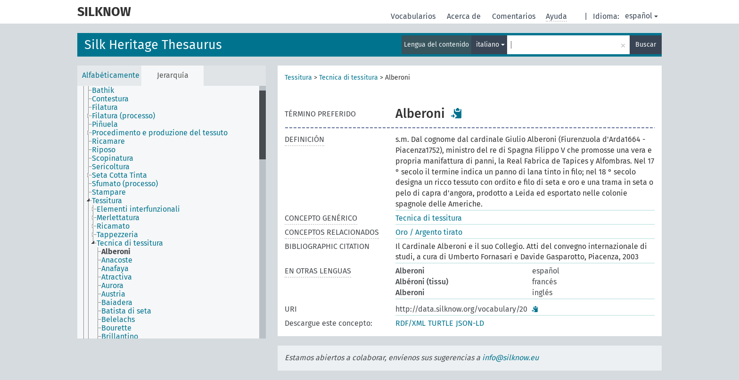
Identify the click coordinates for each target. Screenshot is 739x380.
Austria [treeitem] (113, 294)
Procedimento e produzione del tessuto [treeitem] (160, 133)
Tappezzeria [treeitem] (117, 235)
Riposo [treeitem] (103, 150)
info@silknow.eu (510, 357)
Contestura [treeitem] (110, 99)
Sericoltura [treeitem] (111, 167)
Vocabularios (414, 16)
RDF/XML (410, 323)
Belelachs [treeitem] (118, 319)
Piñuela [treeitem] (105, 124)
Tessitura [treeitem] (107, 201)
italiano (490, 45)
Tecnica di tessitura (348, 78)
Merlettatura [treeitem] (118, 218)
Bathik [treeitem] (103, 90)
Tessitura (298, 78)
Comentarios (514, 16)
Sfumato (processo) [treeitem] (125, 184)
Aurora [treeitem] (112, 285)
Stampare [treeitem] (109, 192)
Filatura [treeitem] (105, 107)
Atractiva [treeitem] (116, 277)
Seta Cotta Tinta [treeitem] (119, 175)
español (641, 15)
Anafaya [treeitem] (115, 268)
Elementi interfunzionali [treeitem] (138, 209)
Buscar (645, 45)
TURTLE (440, 323)
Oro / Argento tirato (428, 232)
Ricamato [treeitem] (113, 226)
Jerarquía (173, 75)
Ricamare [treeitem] (108, 141)
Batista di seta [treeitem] (126, 311)
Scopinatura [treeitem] (112, 158)
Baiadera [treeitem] (116, 302)
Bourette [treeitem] (116, 328)
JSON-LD (470, 323)
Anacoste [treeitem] (116, 260)
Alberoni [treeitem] (116, 252)
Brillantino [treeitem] (119, 336)
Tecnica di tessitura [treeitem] (130, 243)
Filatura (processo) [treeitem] (123, 116)
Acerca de (465, 16)
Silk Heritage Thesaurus (153, 44)
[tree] (171, 212)
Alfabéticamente (111, 75)
